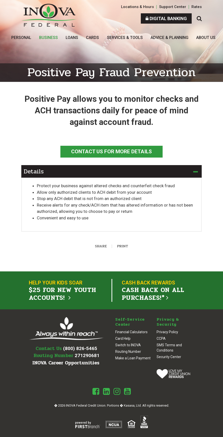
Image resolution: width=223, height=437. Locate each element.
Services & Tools (125, 37)
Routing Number (128, 351)
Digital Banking (166, 18)
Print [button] (122, 246)
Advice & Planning (169, 37)
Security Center (169, 357)
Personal (21, 37)
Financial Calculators (131, 332)
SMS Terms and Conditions (169, 347)
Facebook (95, 391)
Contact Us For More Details (111, 152)
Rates (196, 7)
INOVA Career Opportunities (65, 362)
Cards (92, 37)
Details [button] (34, 171)
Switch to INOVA (128, 345)
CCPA (161, 338)
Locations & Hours (137, 7)
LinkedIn (106, 391)
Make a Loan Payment (133, 358)
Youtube (127, 391)
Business (48, 37)
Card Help (123, 338)
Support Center (172, 7)
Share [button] (101, 246)
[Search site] (199, 18)
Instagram (117, 391)
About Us (205, 37)
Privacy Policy (167, 332)
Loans (72, 37)
